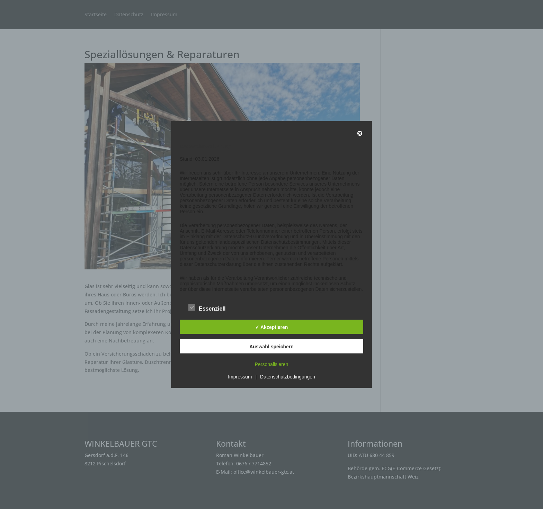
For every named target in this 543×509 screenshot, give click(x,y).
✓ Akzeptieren (271, 327)
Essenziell (206, 308)
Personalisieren (271, 364)
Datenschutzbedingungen (287, 376)
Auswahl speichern (271, 346)
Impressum (240, 376)
